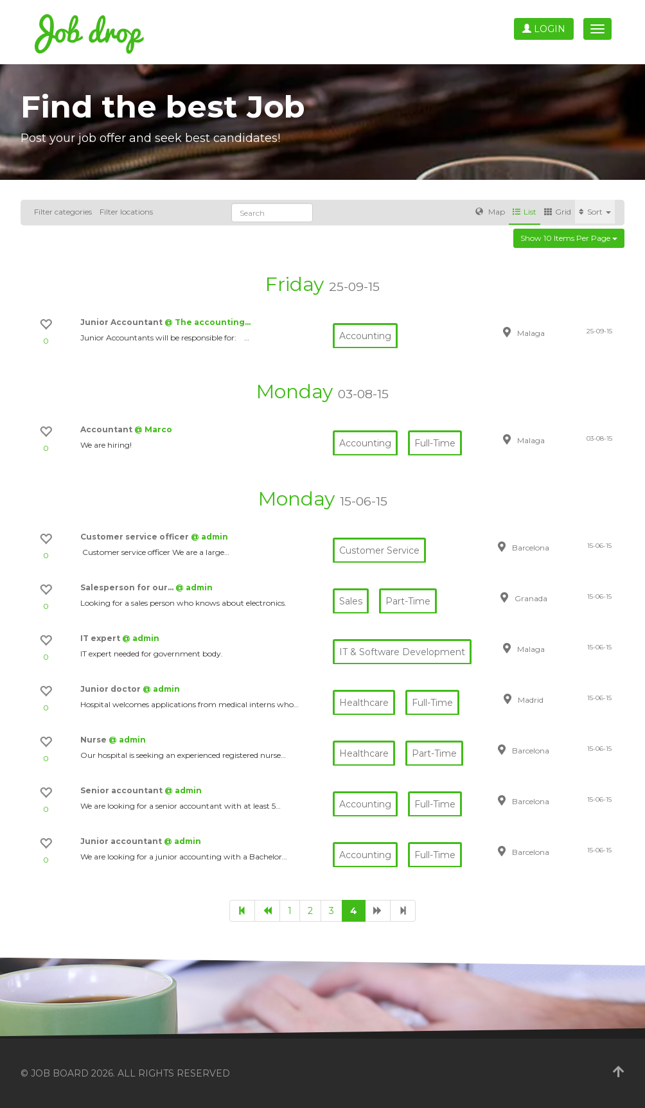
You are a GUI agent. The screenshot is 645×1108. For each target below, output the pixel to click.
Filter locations (126, 211)
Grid (557, 211)
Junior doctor (111, 689)
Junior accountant (122, 841)
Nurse (94, 739)
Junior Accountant (122, 322)
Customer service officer (135, 536)
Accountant (107, 429)
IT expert (101, 638)
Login (543, 29)
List (524, 211)
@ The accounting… (207, 322)
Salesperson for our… (127, 587)
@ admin (209, 536)
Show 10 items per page (568, 238)
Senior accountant (122, 790)
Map (490, 211)
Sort (595, 211)
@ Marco (153, 429)
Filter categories (63, 211)
